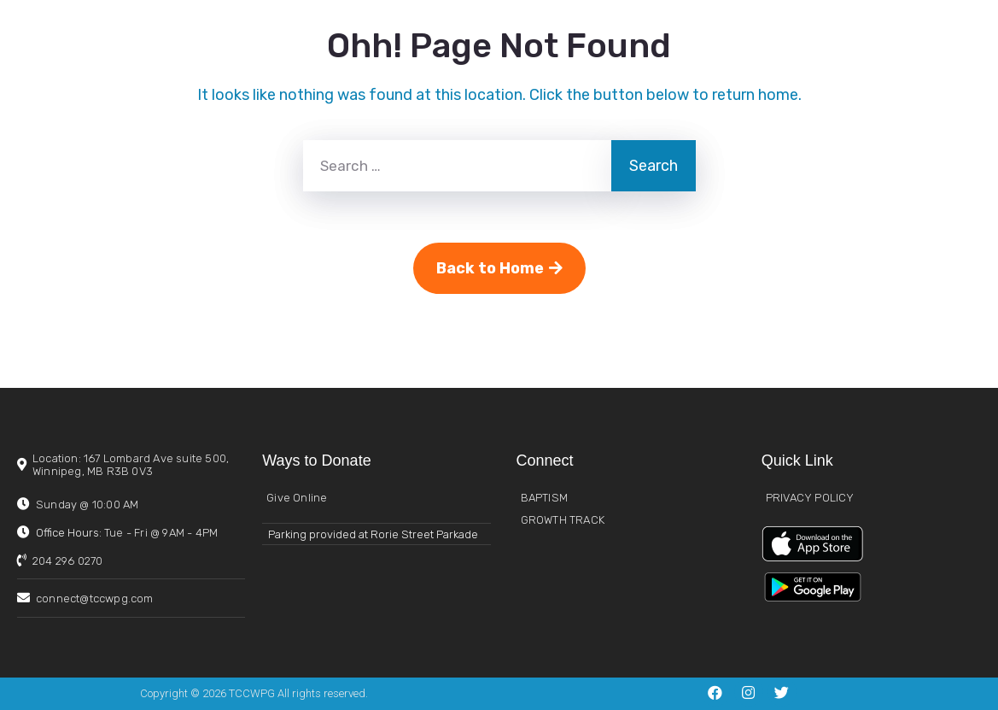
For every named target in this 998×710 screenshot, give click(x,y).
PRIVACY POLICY (810, 497)
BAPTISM (544, 497)
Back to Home (499, 268)
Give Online (296, 497)
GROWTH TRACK (562, 519)
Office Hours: (127, 532)
